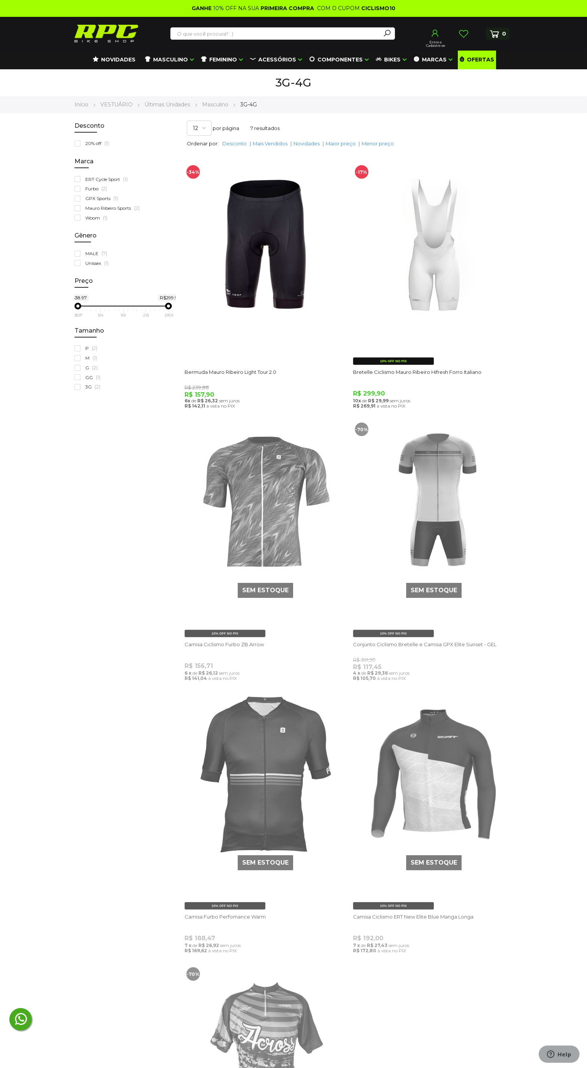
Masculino (216, 104)
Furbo (98, 188)
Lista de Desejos (463, 33)
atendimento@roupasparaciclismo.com (128, 918)
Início (82, 104)
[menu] (293, 60)
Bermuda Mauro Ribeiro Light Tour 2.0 (233, 316)
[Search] (387, 33)
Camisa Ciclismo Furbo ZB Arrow (451, 331)
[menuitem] (114, 60)
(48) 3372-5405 (102, 935)
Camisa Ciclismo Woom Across (224, 774)
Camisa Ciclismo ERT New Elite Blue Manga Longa (455, 556)
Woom (98, 218)
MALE (98, 253)
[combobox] (275, 33)
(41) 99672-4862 (106, 952)
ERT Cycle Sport (108, 179)
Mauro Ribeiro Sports (114, 208)
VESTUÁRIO (117, 104)
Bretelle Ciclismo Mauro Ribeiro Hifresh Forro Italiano (347, 319)
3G (94, 387)
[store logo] (106, 33)
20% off (98, 143)
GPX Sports (103, 198)
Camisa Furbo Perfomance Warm (340, 553)
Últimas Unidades (168, 104)
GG (94, 377)
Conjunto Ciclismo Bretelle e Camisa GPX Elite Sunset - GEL (237, 556)
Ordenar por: (203, 143)
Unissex (98, 263)
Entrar (435, 33)
